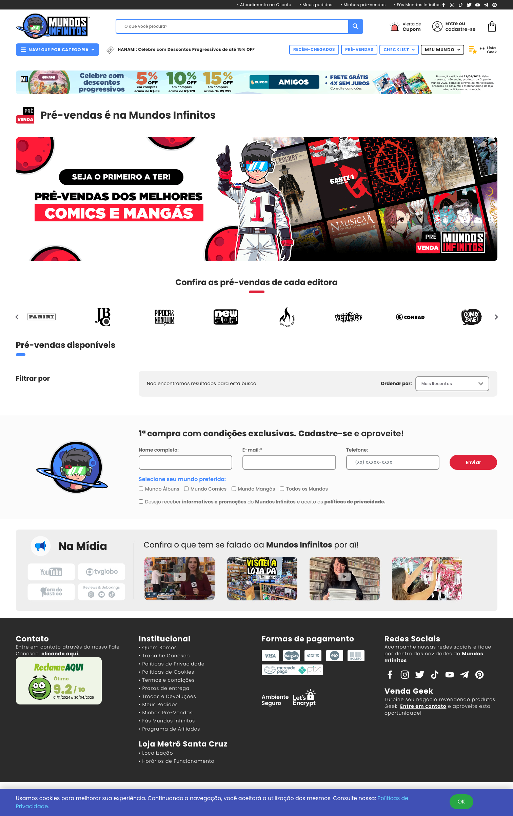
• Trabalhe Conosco (164, 655)
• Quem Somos (158, 647)
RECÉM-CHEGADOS (314, 50)
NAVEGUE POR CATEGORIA (57, 50)
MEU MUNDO (442, 50)
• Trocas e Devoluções (167, 696)
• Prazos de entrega (164, 688)
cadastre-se (461, 29)
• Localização (156, 753)
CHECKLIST (399, 50)
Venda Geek (408, 691)
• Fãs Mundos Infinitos (417, 5)
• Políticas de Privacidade (171, 663)
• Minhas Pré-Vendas (166, 712)
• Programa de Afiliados (169, 728)
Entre (452, 23)
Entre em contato (423, 706)
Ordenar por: (396, 383)
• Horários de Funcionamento (176, 761)
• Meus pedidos (315, 5)
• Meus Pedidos (158, 704)
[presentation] (17, 317)
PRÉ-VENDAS (359, 50)
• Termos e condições (167, 680)
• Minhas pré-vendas (363, 5)
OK (461, 801)
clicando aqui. (60, 653)
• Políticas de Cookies (166, 672)
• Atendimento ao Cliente (264, 5)
